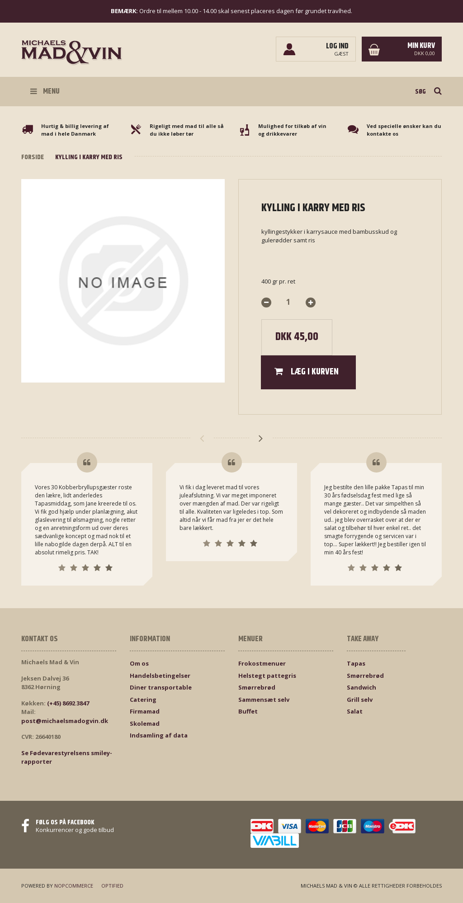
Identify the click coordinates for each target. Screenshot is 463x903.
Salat (355, 711)
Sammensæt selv (263, 699)
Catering (143, 699)
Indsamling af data (159, 735)
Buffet (248, 711)
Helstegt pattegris (267, 675)
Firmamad (145, 711)
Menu (45, 91)
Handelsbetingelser (160, 675)
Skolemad (145, 723)
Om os (139, 663)
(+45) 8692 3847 (68, 703)
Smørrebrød (256, 687)
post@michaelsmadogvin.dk (64, 721)
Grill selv (360, 699)
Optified (112, 885)
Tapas (356, 663)
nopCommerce (73, 885)
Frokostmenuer (262, 663)
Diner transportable (161, 687)
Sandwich (361, 687)
